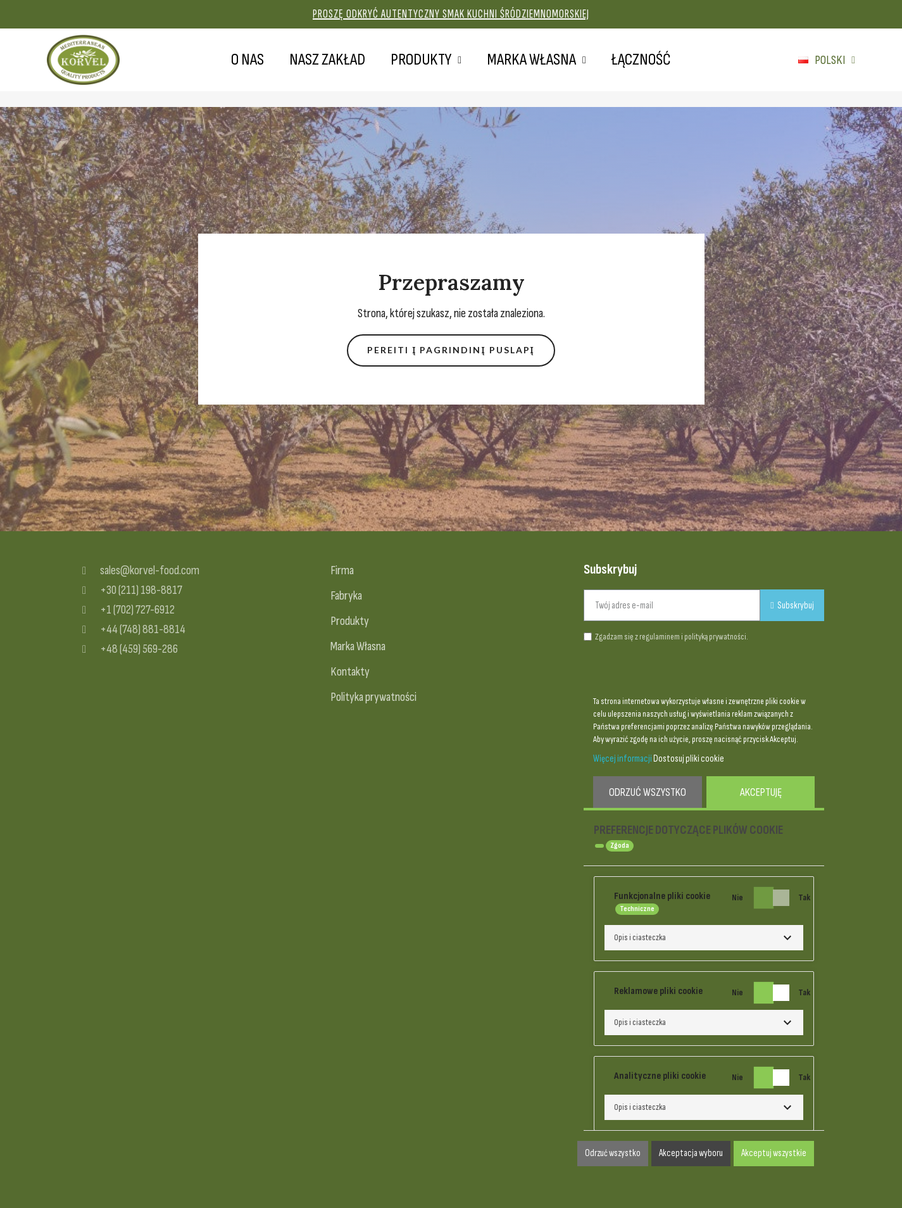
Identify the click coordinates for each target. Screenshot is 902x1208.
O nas (247, 60)
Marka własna (536, 60)
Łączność (641, 60)
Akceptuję (761, 792)
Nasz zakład (327, 60)
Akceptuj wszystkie (773, 1153)
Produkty (426, 60)
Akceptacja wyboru (691, 1153)
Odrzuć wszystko (647, 792)
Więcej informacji (622, 759)
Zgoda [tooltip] (619, 845)
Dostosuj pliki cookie (688, 759)
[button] (451, 350)
